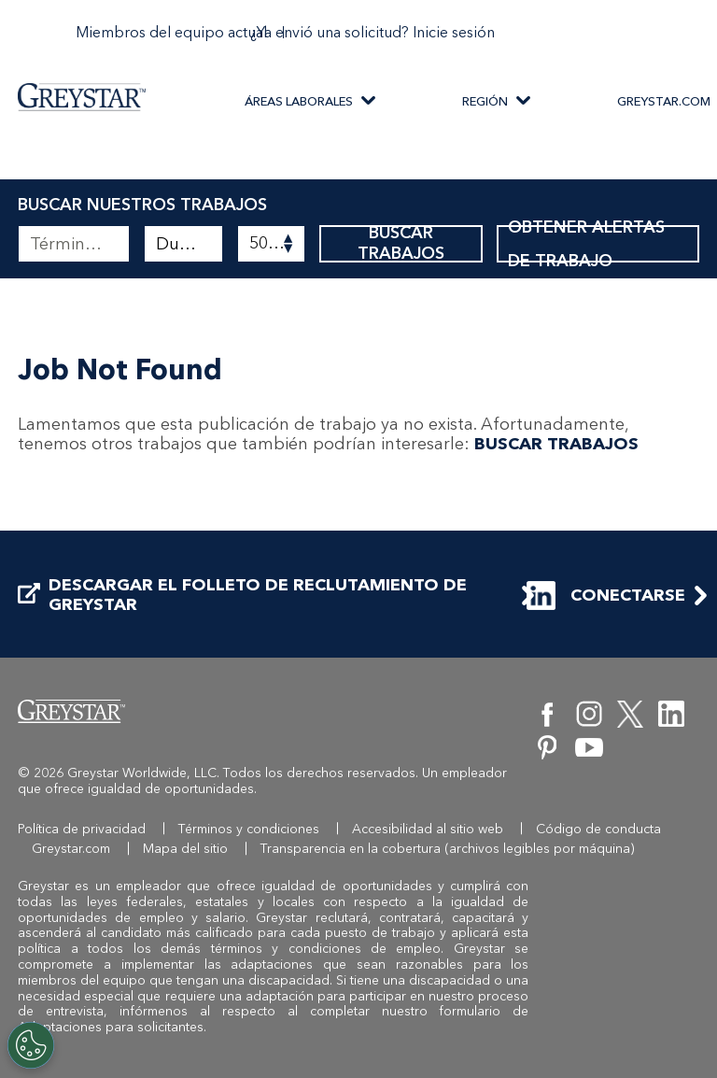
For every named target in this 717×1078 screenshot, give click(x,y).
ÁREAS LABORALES (299, 101)
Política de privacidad (82, 829)
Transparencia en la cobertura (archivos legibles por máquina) (447, 849)
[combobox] (183, 243)
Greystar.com (71, 849)
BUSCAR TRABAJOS (401, 243)
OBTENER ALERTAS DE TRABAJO (597, 243)
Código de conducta (598, 829)
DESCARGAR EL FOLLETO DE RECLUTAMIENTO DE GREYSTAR (242, 595)
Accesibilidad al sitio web (427, 829)
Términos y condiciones (248, 829)
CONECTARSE (609, 595)
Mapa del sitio (185, 849)
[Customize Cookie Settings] (30, 1045)
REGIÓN (485, 101)
